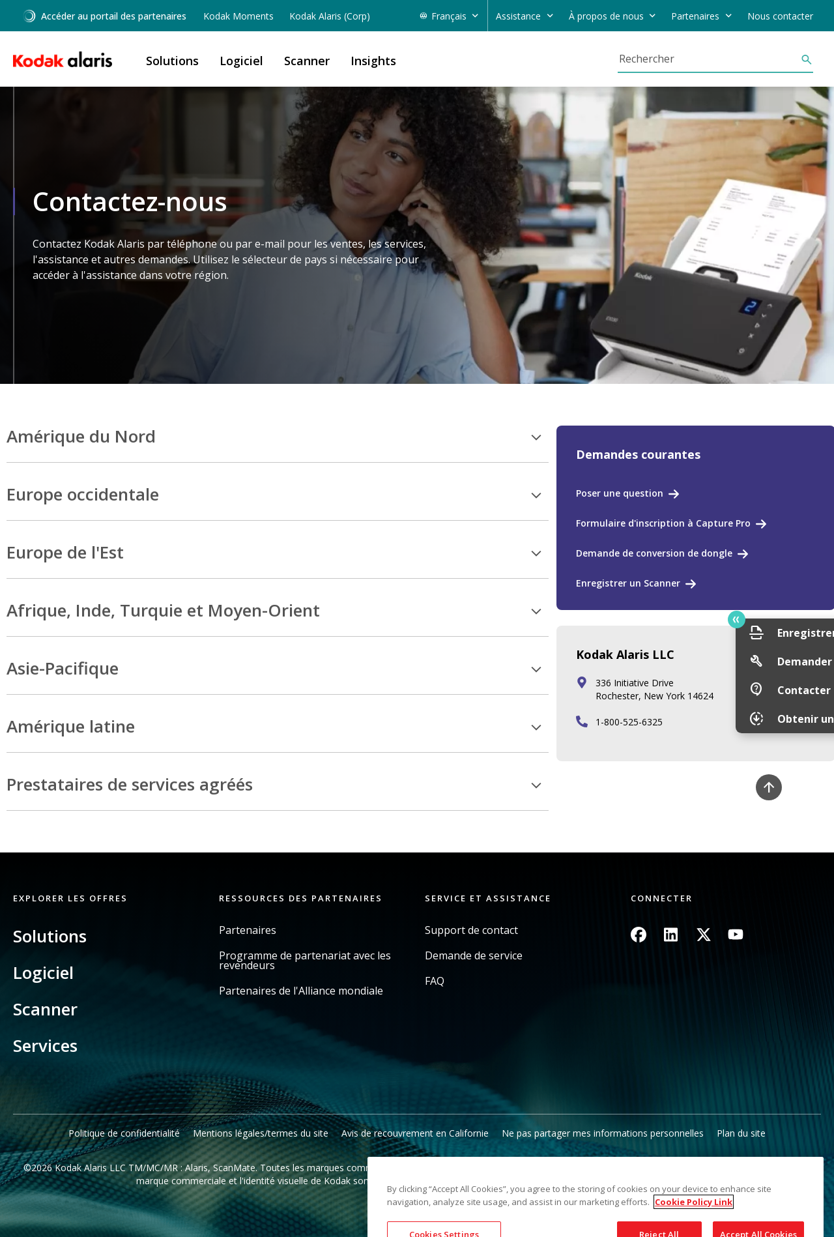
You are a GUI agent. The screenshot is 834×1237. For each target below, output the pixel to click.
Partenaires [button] (695, 16)
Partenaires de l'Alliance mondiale (301, 991)
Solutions (50, 935)
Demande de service (474, 956)
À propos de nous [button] (606, 16)
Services (45, 1045)
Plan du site (741, 1133)
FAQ (434, 981)
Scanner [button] (307, 60)
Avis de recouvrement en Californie (415, 1133)
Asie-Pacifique (63, 669)
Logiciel (43, 972)
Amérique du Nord (81, 437)
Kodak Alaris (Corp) (329, 16)
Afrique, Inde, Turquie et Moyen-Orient (163, 611)
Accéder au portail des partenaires (104, 16)
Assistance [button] (518, 16)
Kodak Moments (238, 16)
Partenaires (247, 930)
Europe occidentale (83, 495)
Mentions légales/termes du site (260, 1133)
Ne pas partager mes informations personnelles (603, 1133)
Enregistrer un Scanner (628, 583)
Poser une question (619, 493)
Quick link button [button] (795, 620)
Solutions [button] (172, 60)
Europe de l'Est (65, 553)
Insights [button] (373, 60)
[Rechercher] (709, 59)
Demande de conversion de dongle (654, 553)
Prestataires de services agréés (130, 785)
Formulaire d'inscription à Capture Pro (663, 523)
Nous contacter (780, 16)
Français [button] (449, 16)
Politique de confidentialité (124, 1133)
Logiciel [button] (241, 60)
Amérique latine (71, 727)
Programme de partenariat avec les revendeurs (305, 960)
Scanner (45, 1008)
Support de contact (471, 930)
